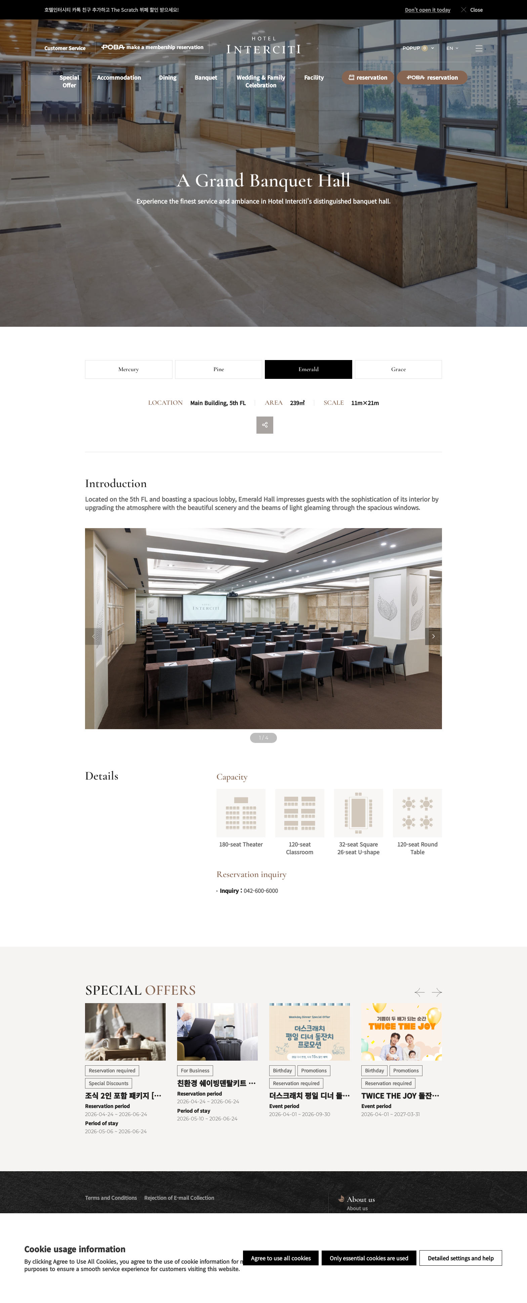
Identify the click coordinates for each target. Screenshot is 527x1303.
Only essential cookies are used (369, 1258)
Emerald (308, 369)
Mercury (128, 369)
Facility (314, 77)
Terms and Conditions (111, 1197)
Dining (167, 77)
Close (471, 10)
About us (357, 1208)
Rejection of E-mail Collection (179, 1197)
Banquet (206, 77)
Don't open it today (427, 9)
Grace (398, 369)
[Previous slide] (93, 636)
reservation (368, 77)
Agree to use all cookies (281, 1258)
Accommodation (119, 77)
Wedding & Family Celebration (261, 81)
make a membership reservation (152, 47)
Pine (218, 369)
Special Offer (69, 81)
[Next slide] (433, 636)
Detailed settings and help (461, 1258)
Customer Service (64, 48)
